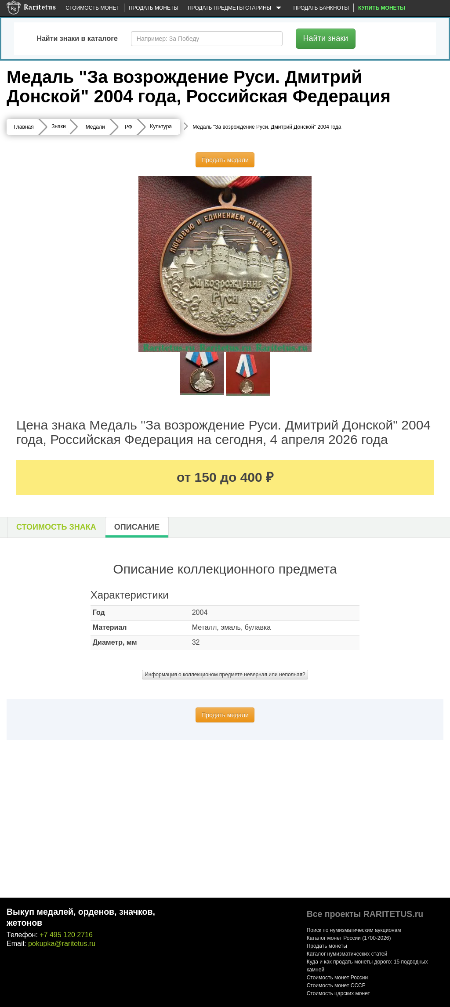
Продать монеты (153, 8)
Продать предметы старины (236, 8)
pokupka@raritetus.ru (61, 943)
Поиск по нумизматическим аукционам (354, 930)
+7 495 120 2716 (66, 934)
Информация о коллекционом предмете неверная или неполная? (225, 674)
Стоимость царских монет (338, 993)
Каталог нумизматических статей (347, 954)
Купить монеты (381, 8)
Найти (325, 38)
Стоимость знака (56, 527)
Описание (137, 527)
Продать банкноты (321, 8)
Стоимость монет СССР (336, 985)
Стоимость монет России (337, 978)
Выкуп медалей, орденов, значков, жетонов (81, 917)
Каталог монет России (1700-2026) (349, 938)
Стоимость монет (92, 8)
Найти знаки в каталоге (76, 38)
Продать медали (225, 159)
